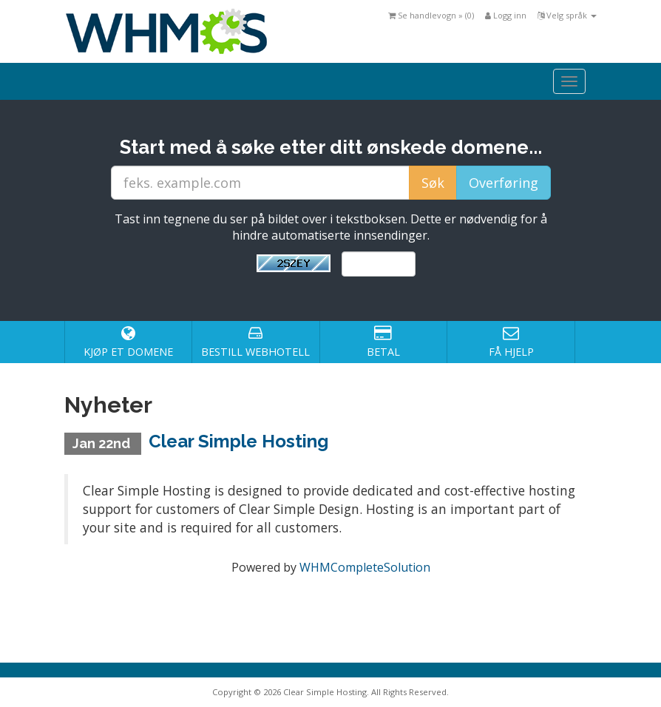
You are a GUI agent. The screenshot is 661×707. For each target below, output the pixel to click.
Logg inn (505, 15)
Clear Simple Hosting (238, 441)
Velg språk (567, 15)
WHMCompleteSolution (364, 567)
